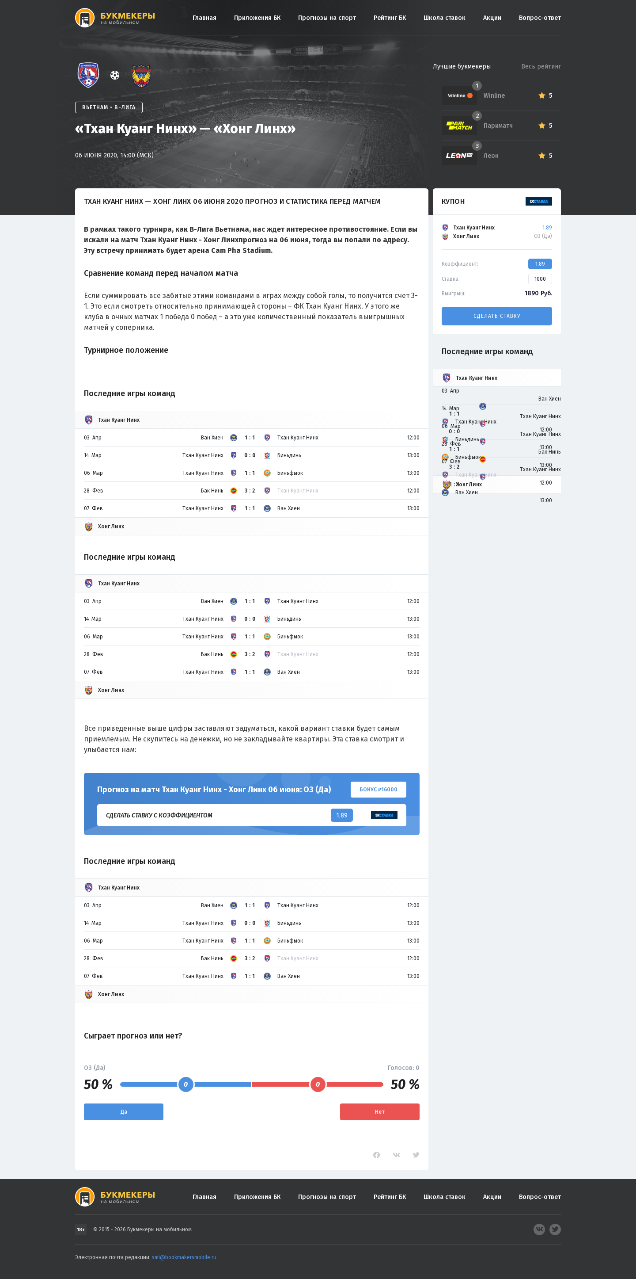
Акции (492, 18)
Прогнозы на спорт (327, 18)
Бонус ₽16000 (379, 789)
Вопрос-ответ (540, 18)
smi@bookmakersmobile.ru (184, 1257)
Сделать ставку (496, 316)
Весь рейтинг (541, 66)
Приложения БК (257, 18)
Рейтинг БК (390, 18)
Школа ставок (445, 18)
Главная (204, 18)
